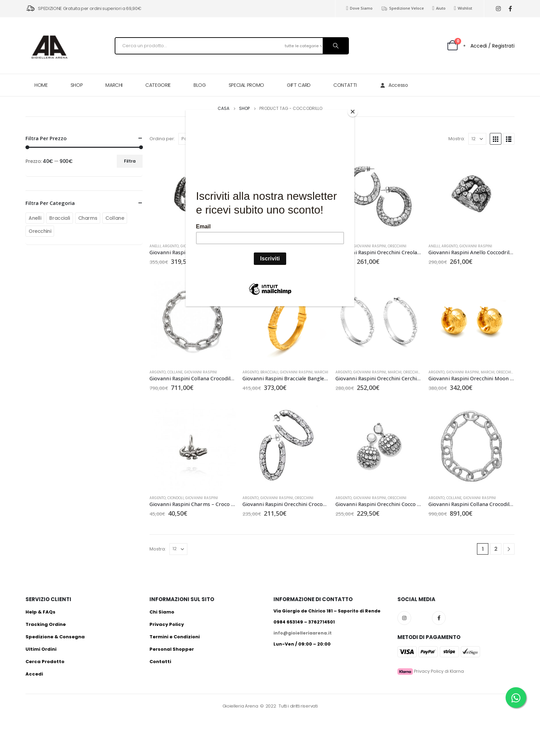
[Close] (352, 111)
